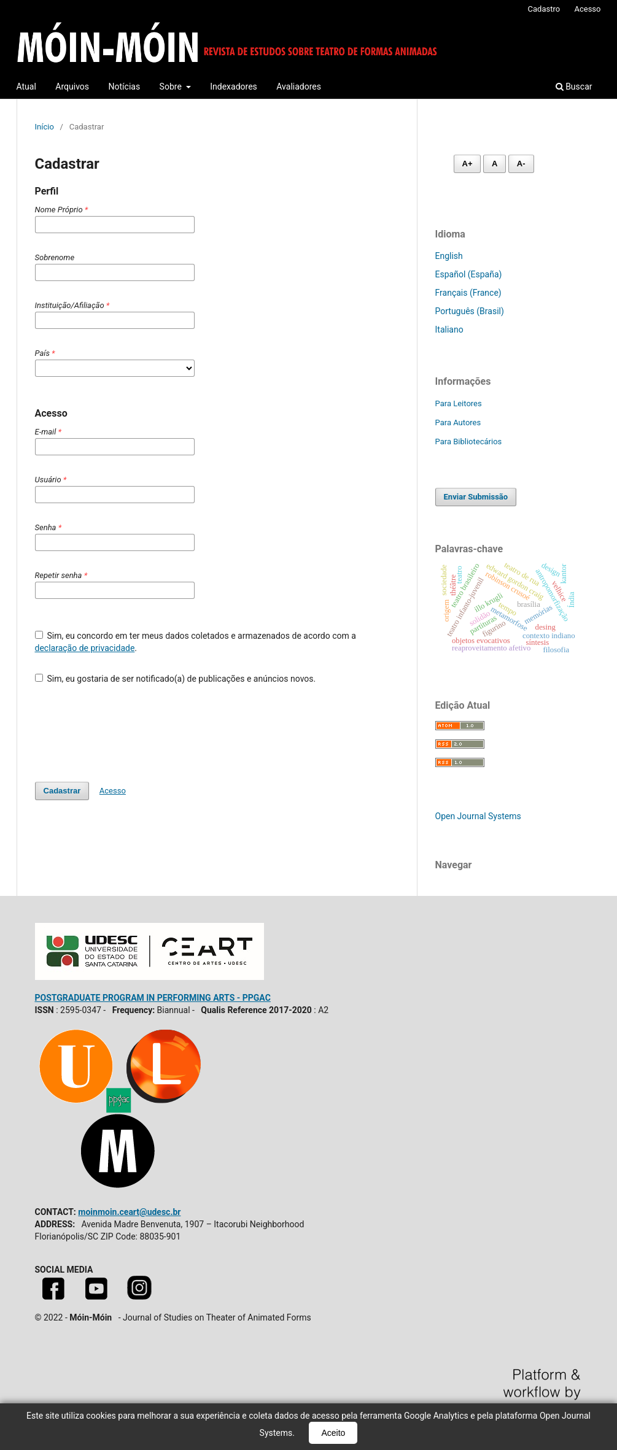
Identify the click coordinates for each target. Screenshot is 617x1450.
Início (44, 126)
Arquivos (72, 86)
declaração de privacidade (85, 648)
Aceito (333, 1433)
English (449, 256)
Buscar (574, 86)
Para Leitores (458, 403)
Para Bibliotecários (468, 441)
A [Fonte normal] (494, 163)
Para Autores (458, 422)
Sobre (172, 86)
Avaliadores (298, 86)
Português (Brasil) (469, 311)
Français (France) (468, 293)
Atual (26, 86)
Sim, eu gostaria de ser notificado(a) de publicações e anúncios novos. (175, 679)
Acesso (587, 8)
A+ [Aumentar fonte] (467, 163)
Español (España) (468, 274)
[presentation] (128, 727)
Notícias (125, 86)
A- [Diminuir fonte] (521, 163)
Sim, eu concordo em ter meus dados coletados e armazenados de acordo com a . (195, 642)
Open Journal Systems (478, 816)
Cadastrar (62, 790)
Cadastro (544, 8)
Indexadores (233, 86)
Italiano (449, 329)
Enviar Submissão (476, 496)
